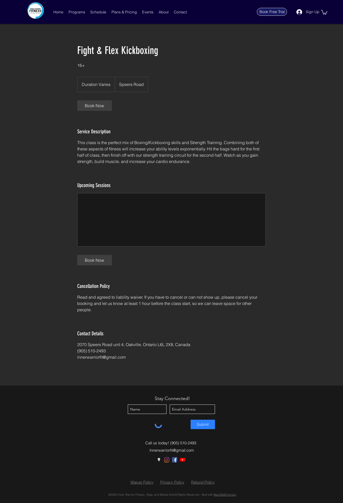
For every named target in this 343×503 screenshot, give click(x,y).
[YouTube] (182, 459)
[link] (94, 105)
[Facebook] (174, 459)
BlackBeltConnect (225, 494)
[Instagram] (166, 459)
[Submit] (203, 424)
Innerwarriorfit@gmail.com (172, 450)
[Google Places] (159, 459)
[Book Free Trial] (272, 12)
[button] (77, 12)
